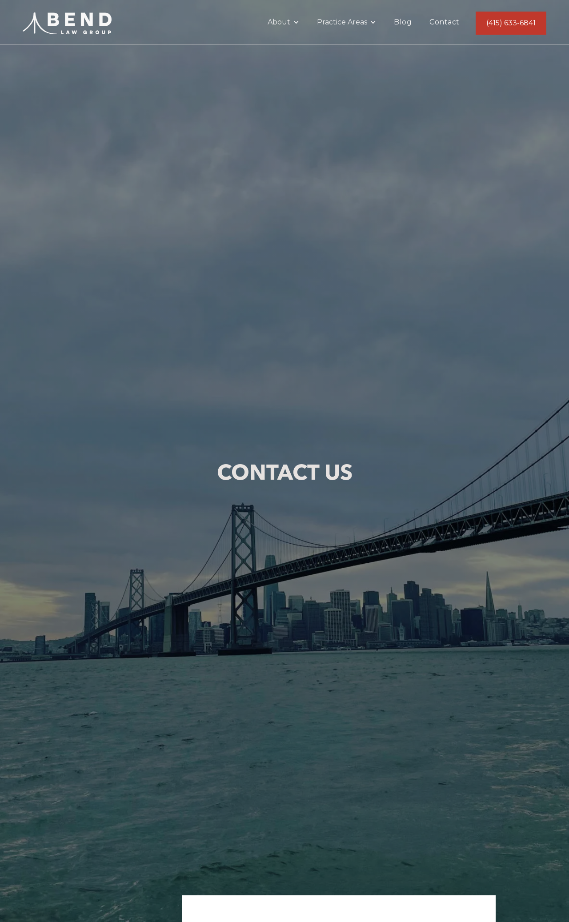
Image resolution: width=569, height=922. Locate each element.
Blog (403, 22)
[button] (283, 22)
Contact (444, 22)
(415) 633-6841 (511, 23)
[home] (67, 21)
